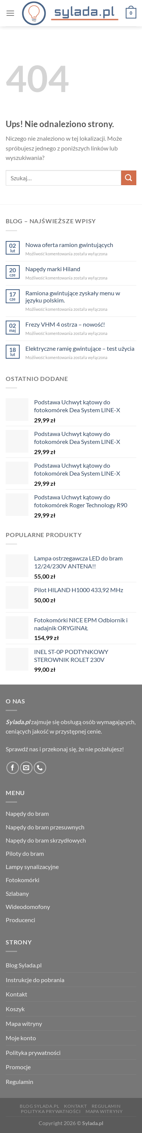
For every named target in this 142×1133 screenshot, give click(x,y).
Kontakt (16, 994)
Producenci (20, 919)
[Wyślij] (128, 177)
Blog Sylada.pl (24, 965)
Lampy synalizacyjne (32, 866)
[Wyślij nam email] (26, 767)
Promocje (18, 1066)
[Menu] (10, 13)
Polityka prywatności (33, 1052)
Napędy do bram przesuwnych (45, 827)
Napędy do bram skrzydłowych (46, 840)
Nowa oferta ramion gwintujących (69, 244)
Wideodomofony (28, 906)
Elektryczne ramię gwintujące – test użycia (79, 348)
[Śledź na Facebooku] (12, 767)
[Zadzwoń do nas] (40, 767)
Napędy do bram (27, 813)
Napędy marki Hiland (52, 268)
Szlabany (17, 893)
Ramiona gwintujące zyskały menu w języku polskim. (72, 296)
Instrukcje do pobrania (35, 979)
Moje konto (21, 1037)
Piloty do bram (25, 853)
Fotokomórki (22, 879)
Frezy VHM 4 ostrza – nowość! (65, 324)
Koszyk (15, 1008)
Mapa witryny (24, 1023)
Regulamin (19, 1081)
